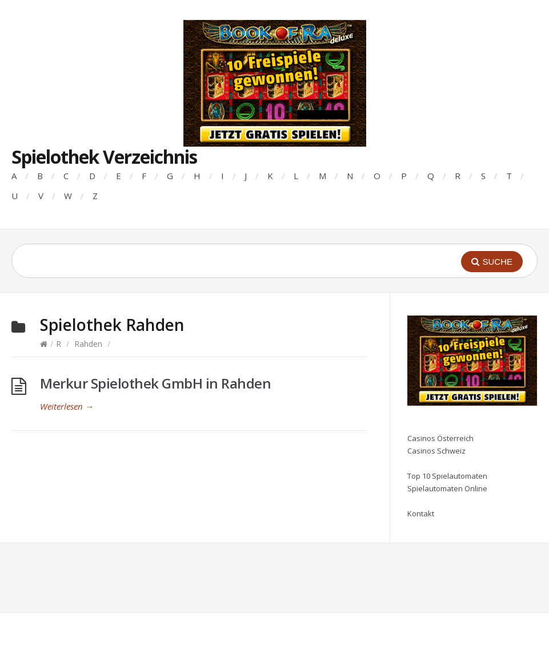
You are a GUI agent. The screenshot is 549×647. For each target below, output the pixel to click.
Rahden (88, 343)
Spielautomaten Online (447, 488)
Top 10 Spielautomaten (447, 476)
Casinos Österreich (440, 438)
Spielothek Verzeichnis (104, 156)
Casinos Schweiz (436, 451)
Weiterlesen (67, 406)
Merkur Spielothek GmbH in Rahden (155, 383)
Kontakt (420, 513)
